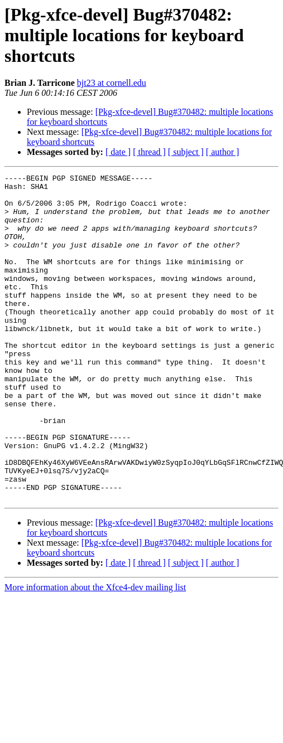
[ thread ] (149, 152)
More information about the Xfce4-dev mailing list (95, 652)
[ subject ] (186, 152)
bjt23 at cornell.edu (111, 83)
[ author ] (222, 152)
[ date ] (118, 152)
